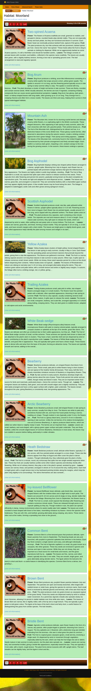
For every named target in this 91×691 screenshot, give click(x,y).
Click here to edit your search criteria (15, 19)
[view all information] (12, 65)
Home (7, 7)
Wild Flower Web (11, 2)
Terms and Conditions (45, 675)
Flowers (16, 11)
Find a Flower (15, 7)
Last (25, 24)
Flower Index (39, 7)
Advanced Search (27, 7)
